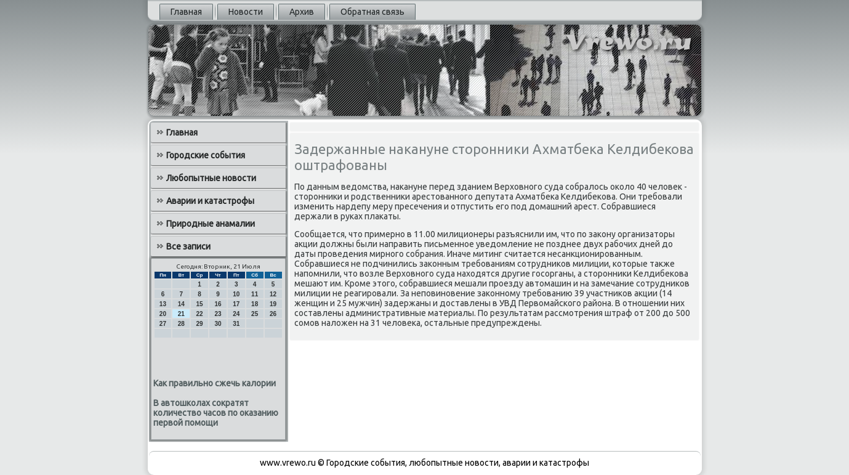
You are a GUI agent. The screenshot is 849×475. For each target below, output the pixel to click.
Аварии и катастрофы (210, 201)
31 (236, 323)
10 (236, 294)
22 (199, 314)
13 (162, 304)
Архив (301, 12)
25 (254, 314)
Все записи (188, 246)
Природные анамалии (210, 224)
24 (236, 314)
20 (162, 314)
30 (217, 323)
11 (254, 294)
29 (199, 323)
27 (162, 323)
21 (181, 314)
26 (273, 314)
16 (217, 304)
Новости (245, 12)
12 (273, 294)
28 (181, 323)
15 (199, 304)
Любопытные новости (211, 178)
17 (236, 304)
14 (181, 304)
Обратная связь (372, 12)
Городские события (205, 155)
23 (217, 314)
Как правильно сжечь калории (214, 383)
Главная (186, 12)
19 (273, 304)
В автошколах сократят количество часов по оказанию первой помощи (215, 413)
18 (254, 304)
